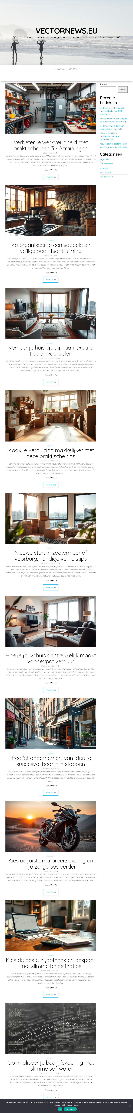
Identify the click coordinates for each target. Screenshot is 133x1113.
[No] (129, 1106)
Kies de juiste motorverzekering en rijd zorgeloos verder (50, 855)
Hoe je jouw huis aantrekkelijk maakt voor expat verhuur (51, 650)
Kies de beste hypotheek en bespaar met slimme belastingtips (51, 955)
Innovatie (104, 160)
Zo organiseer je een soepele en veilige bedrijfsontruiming (50, 240)
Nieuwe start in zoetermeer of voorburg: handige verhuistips (51, 547)
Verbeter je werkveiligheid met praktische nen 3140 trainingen (51, 137)
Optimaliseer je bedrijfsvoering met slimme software (51, 1057)
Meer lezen (51, 169)
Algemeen (60, 69)
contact (73, 69)
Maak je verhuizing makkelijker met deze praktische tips (50, 445)
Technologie (105, 164)
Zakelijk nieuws (50, 130)
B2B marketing (106, 156)
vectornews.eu (66, 31)
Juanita (53, 162)
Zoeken (103, 76)
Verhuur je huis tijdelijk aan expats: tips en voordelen (50, 342)
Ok (60, 1109)
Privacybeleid (70, 1109)
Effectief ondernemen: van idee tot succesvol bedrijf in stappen (50, 753)
